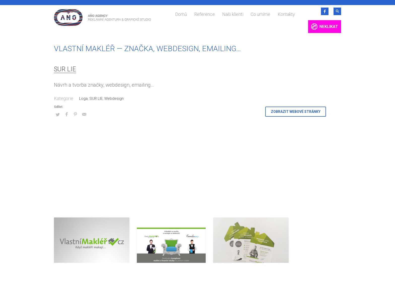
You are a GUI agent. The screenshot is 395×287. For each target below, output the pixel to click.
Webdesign (114, 98)
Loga (83, 98)
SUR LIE (65, 69)
